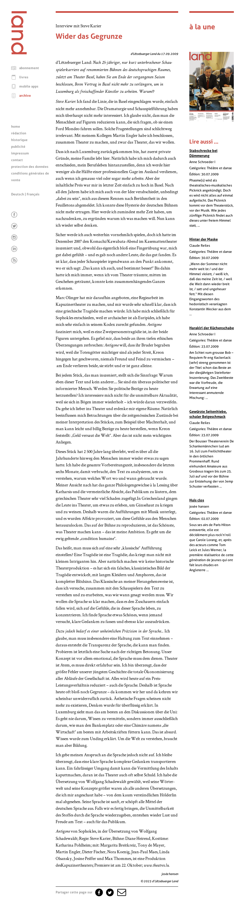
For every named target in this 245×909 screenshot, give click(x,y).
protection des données (29, 167)
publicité (18, 147)
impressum (20, 153)
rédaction (18, 133)
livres (23, 77)
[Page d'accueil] (19, 52)
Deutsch (17, 194)
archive (25, 96)
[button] (121, 892)
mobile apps (28, 86)
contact (17, 160)
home (15, 127)
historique (19, 140)
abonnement (29, 68)
